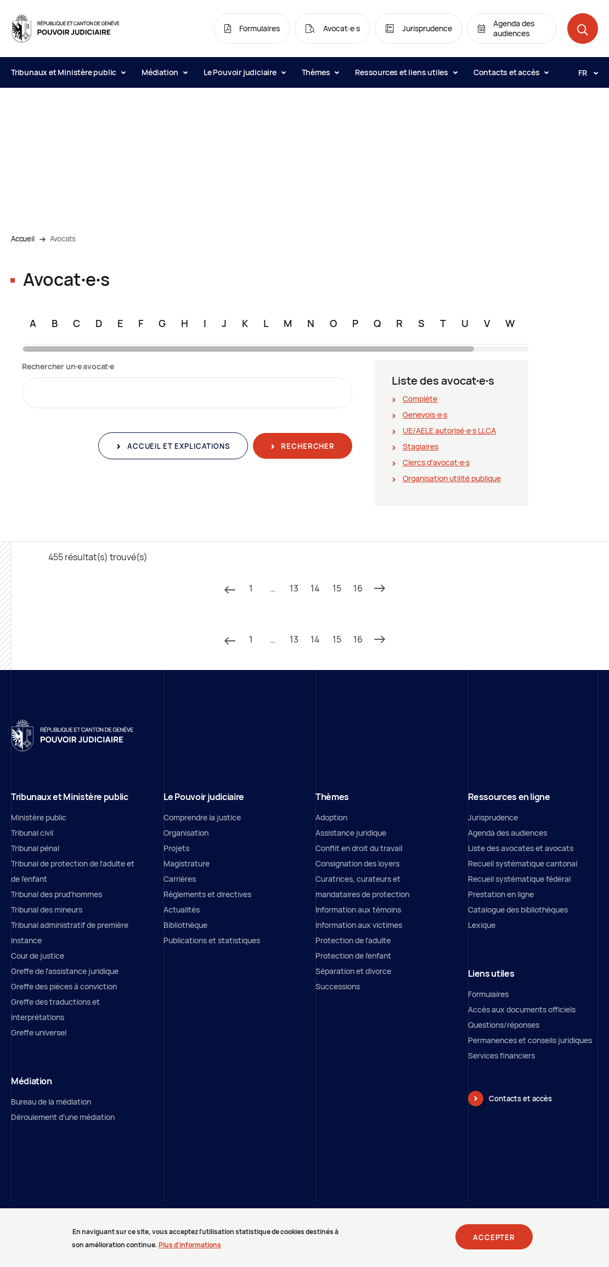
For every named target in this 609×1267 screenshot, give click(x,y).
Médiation (164, 72)
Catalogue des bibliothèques (518, 909)
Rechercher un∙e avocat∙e (68, 366)
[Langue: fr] (583, 72)
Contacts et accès (510, 72)
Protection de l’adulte (353, 940)
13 (294, 588)
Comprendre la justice (202, 817)
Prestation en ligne (501, 894)
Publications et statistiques (211, 940)
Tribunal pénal (35, 848)
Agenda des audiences (507, 832)
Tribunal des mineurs (46, 909)
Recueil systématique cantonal (522, 863)
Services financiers (501, 1055)
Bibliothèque (185, 925)
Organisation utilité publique (452, 478)
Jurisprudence (493, 817)
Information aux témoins (358, 909)
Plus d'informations (190, 1248)
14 (315, 588)
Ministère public (38, 817)
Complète (420, 398)
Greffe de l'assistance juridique (65, 971)
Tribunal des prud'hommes (56, 894)
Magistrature (186, 863)
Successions (337, 986)
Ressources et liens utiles (406, 72)
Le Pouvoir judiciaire (244, 72)
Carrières (179, 879)
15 (336, 588)
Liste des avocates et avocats (520, 848)
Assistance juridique (350, 832)
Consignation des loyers (357, 863)
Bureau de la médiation (51, 1101)
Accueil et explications (177, 446)
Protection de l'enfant (353, 955)
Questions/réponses (503, 1025)
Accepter (494, 1241)
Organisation (185, 832)
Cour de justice (37, 955)
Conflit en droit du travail (358, 848)
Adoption (331, 817)
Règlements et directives (207, 894)
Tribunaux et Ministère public (68, 72)
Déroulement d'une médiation (63, 1117)
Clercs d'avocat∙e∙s (436, 462)
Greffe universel (38, 1032)
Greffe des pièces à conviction (64, 986)
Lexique (481, 925)
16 (358, 588)
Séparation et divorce (353, 971)
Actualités (181, 909)
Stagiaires (420, 446)
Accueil (23, 239)
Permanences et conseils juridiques (530, 1040)
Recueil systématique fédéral (519, 879)
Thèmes (320, 72)
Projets (176, 848)
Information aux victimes (358, 925)
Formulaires (488, 994)
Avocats (63, 239)
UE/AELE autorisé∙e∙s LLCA (449, 430)
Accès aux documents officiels (522, 1009)
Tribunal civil (32, 832)
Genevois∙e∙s (425, 414)
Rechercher (307, 446)
